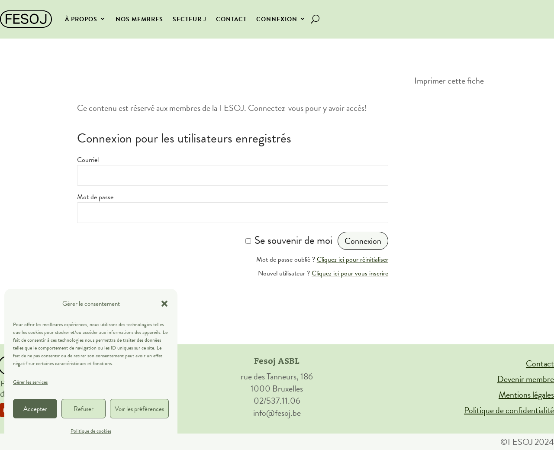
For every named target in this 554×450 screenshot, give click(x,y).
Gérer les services (30, 382)
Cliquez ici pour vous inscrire (350, 273)
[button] (164, 303)
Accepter (35, 409)
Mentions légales (526, 394)
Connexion (276, 19)
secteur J (189, 19)
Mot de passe (95, 197)
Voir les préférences (139, 409)
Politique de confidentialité (509, 410)
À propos (81, 19)
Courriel (88, 160)
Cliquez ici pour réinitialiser (352, 259)
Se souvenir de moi (293, 240)
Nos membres (139, 19)
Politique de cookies (91, 431)
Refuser (83, 409)
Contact (231, 19)
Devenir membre (525, 378)
